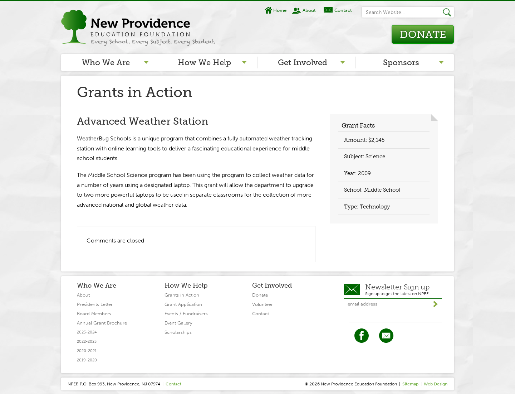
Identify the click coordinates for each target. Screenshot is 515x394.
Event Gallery (178, 323)
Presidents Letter (95, 304)
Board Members (94, 313)
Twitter (386, 335)
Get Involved (302, 62)
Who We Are (106, 62)
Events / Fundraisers (186, 313)
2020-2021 (87, 351)
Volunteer (262, 304)
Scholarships (178, 332)
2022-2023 (87, 341)
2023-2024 (87, 332)
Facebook (361, 335)
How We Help (204, 62)
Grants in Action (182, 295)
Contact (343, 10)
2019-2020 (87, 360)
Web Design (435, 383)
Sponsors (401, 62)
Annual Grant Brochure (102, 323)
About (309, 10)
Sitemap (410, 383)
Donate (423, 34)
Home (279, 10)
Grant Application (183, 304)
